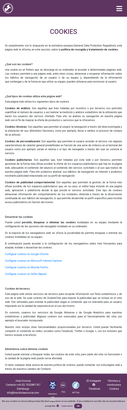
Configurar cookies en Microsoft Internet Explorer (33, 260)
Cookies (114, 388)
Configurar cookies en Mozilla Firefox (26, 267)
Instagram (93, 380)
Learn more (67, 406)
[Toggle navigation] (119, 9)
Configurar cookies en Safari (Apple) (26, 274)
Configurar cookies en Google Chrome (27, 254)
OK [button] (78, 406)
